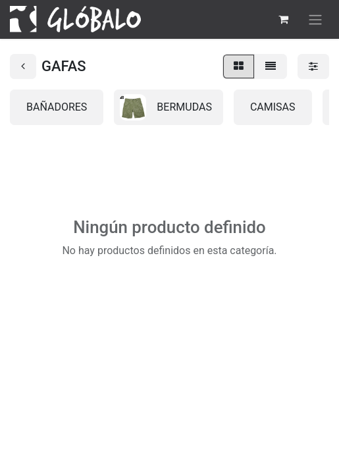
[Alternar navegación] (315, 19)
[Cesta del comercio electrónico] (283, 19)
